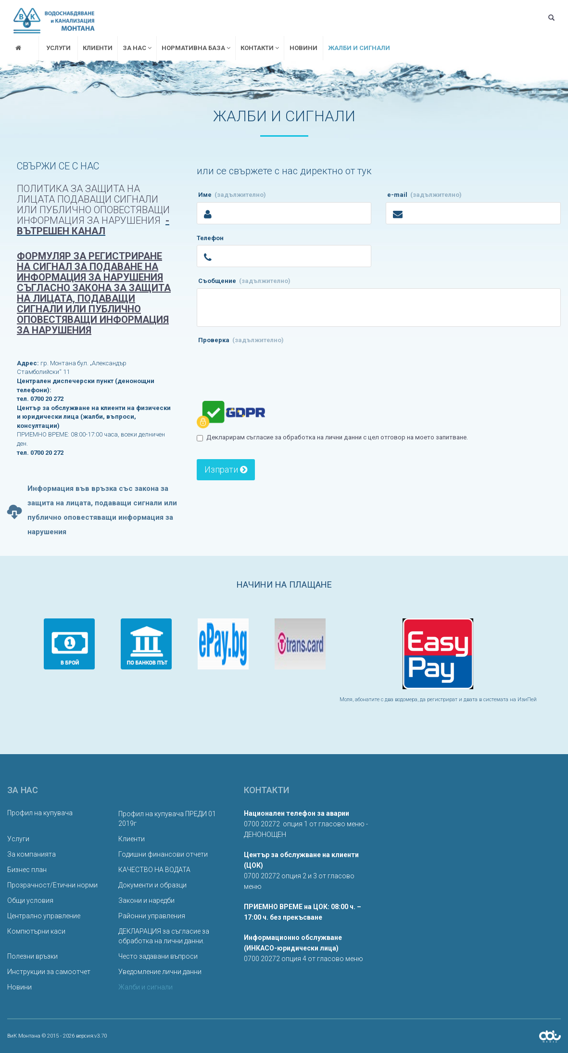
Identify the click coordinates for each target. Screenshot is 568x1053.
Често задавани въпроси (158, 956)
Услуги (58, 47)
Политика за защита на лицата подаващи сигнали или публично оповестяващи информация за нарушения (93, 204)
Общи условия (30, 900)
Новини (303, 47)
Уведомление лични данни (160, 972)
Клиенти (98, 47)
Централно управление (43, 916)
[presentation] (270, 366)
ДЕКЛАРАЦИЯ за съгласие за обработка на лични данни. (163, 936)
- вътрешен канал (93, 226)
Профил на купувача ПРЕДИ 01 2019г (167, 818)
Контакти (259, 47)
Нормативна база (196, 47)
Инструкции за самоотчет (48, 972)
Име (232, 195)
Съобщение (244, 280)
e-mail (424, 195)
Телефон (210, 238)
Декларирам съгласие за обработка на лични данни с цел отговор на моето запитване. (335, 437)
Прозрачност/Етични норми (52, 885)
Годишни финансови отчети (163, 854)
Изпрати (225, 469)
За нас (137, 47)
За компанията (31, 854)
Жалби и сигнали (359, 47)
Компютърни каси (36, 931)
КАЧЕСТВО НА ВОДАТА (154, 869)
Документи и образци (152, 885)
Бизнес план (27, 869)
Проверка (241, 340)
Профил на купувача (40, 813)
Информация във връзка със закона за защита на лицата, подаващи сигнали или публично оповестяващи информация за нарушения (92, 510)
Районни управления (151, 916)
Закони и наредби (146, 900)
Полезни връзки (32, 956)
